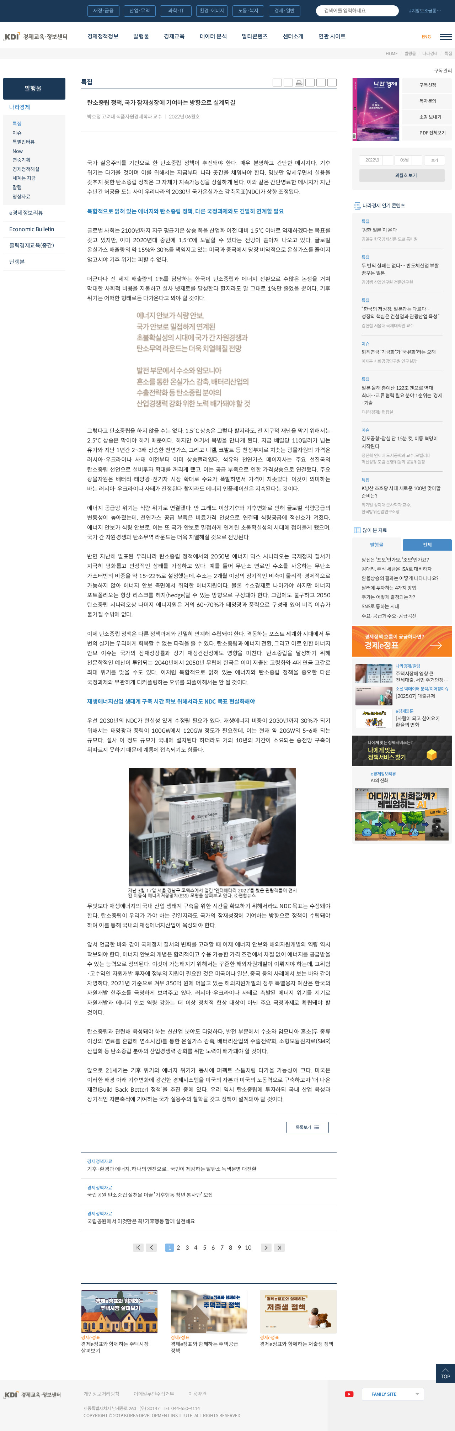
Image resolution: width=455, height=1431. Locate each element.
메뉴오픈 (61, 108)
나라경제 (430, 54)
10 (248, 1247)
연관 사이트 (332, 36)
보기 (434, 160)
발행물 (141, 36)
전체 (427, 545)
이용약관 (197, 1394)
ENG (426, 37)
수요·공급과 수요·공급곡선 (389, 616)
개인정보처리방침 (101, 1394)
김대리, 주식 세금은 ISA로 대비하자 (397, 569)
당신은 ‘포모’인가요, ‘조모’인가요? (395, 560)
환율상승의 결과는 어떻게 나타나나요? (400, 578)
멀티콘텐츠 (255, 36)
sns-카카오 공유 (277, 82)
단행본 (17, 262)
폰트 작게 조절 (332, 82)
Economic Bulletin (31, 229)
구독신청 (427, 85)
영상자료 (21, 197)
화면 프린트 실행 (299, 82)
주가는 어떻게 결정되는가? (388, 597)
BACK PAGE (138, 1248)
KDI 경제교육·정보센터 (35, 37)
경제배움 (377, 36)
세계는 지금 (24, 178)
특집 (448, 54)
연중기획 (21, 160)
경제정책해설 (25, 169)
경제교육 (174, 36)
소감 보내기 (430, 117)
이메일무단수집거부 (154, 1394)
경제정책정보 (103, 36)
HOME (392, 54)
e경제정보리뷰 (26, 213)
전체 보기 (427, 11)
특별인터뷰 (23, 142)
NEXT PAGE (279, 1248)
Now (17, 151)
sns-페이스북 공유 (288, 82)
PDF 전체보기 (432, 133)
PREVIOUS (151, 1248)
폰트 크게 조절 (321, 82)
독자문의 (427, 101)
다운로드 (206, 117)
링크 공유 (310, 82)
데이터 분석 (213, 36)
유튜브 (349, 1394)
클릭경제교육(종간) (31, 245)
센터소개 (293, 36)
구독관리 (443, 71)
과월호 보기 (406, 176)
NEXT (266, 1248)
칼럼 (16, 187)
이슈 (16, 133)
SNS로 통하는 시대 (380, 606)
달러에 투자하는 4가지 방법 (389, 588)
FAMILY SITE (384, 1394)
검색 (391, 11)
